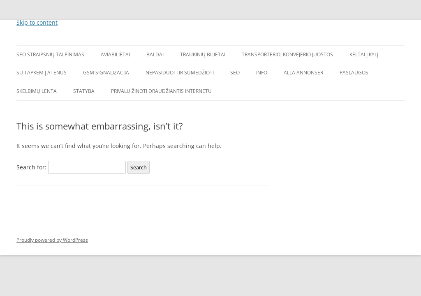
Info (261, 72)
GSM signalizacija (106, 72)
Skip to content (37, 22)
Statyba (84, 91)
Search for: (31, 167)
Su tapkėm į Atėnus (41, 72)
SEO (235, 72)
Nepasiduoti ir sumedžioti (180, 72)
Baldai (155, 54)
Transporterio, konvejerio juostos (287, 54)
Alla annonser (303, 72)
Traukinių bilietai (202, 54)
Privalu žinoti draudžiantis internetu (161, 91)
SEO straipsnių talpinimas (50, 54)
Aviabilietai (115, 54)
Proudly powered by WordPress (52, 239)
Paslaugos (354, 72)
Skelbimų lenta (36, 91)
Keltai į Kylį (363, 54)
